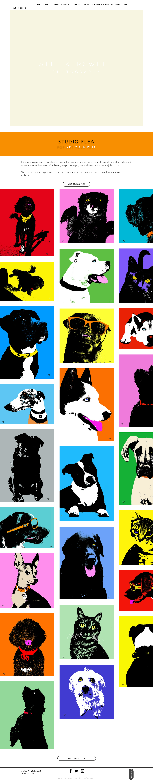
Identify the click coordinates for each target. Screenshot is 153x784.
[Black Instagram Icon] (82, 771)
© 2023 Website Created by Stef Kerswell (76, 778)
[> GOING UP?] (131, 774)
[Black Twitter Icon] (76, 771)
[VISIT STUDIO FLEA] (76, 184)
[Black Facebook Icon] (70, 771)
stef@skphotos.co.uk (33, 771)
